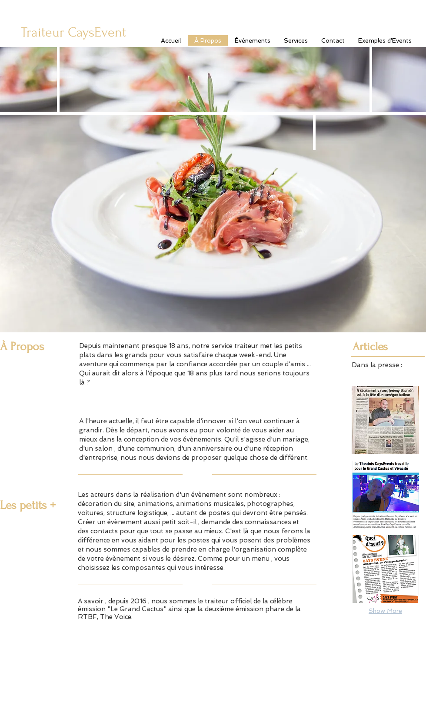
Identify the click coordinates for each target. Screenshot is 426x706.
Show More (385, 610)
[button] (385, 420)
